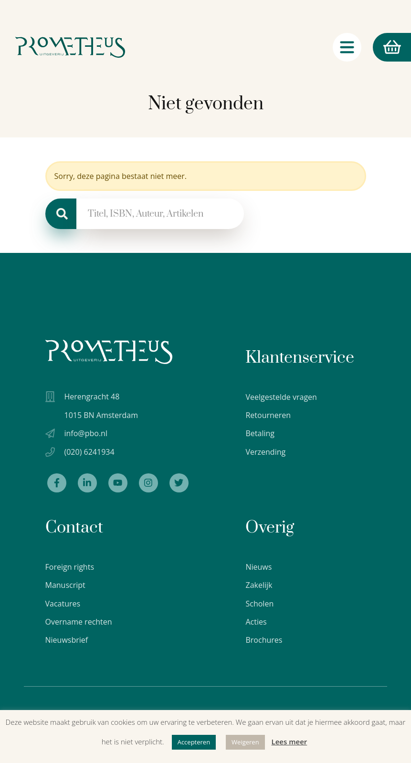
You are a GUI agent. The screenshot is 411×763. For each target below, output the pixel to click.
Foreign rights (70, 567)
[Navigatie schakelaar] (347, 47)
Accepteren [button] (194, 742)
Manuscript (65, 585)
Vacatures (63, 603)
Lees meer (289, 741)
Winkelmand (386, 47)
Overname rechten (78, 622)
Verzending (265, 452)
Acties (255, 622)
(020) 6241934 (89, 452)
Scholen (259, 603)
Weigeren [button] (245, 742)
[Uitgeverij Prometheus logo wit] (108, 352)
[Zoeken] (60, 214)
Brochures (263, 640)
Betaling (259, 433)
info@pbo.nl (85, 433)
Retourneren (268, 415)
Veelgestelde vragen (280, 397)
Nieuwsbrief (66, 640)
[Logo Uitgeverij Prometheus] (70, 47)
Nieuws (258, 567)
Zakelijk (258, 585)
